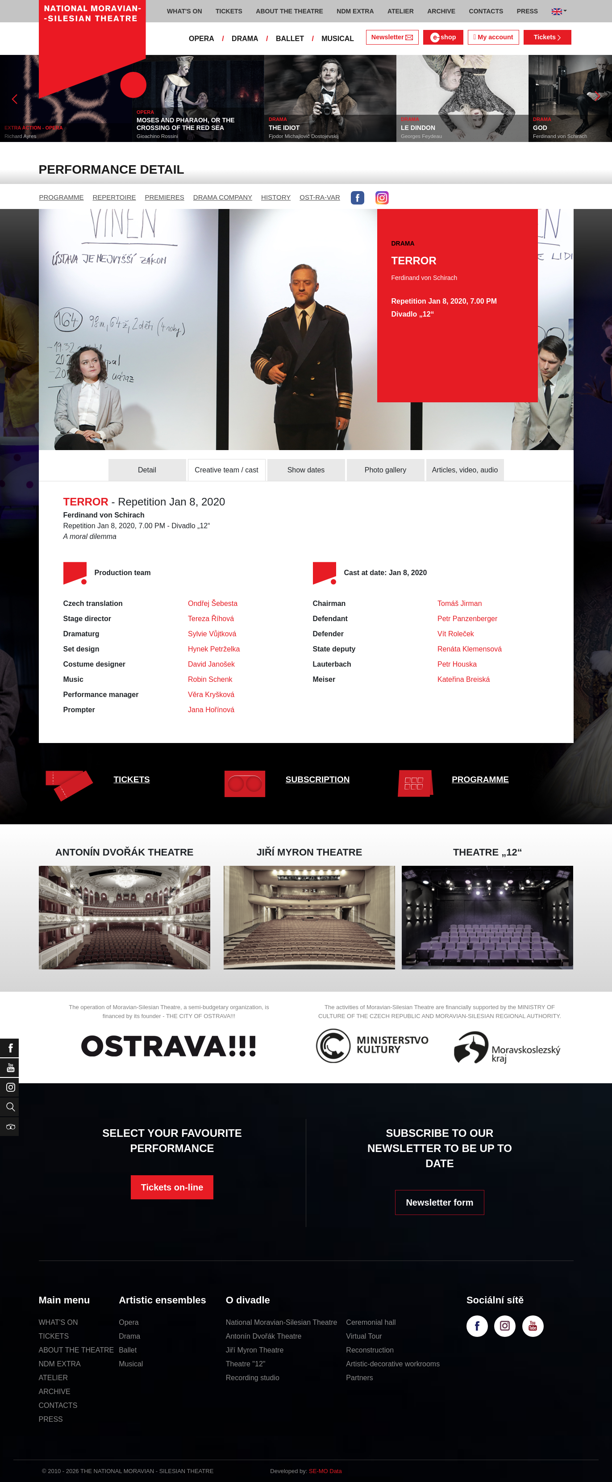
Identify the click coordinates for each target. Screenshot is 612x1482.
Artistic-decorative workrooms (393, 1364)
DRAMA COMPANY (222, 197)
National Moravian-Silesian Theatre (281, 1322)
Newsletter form (439, 1202)
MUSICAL (337, 38)
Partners (359, 1378)
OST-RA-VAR (320, 197)
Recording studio (252, 1378)
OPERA (201, 38)
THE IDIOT (284, 127)
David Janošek (211, 664)
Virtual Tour (364, 1336)
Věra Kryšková (211, 694)
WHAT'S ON (58, 1322)
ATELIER (53, 1378)
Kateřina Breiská (463, 679)
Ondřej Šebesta (212, 603)
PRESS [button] (527, 11)
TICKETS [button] (229, 11)
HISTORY (276, 197)
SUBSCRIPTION (318, 779)
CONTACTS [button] (486, 11)
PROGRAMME (61, 197)
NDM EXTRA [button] (355, 11)
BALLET (290, 38)
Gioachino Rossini (157, 136)
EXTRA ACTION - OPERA (33, 127)
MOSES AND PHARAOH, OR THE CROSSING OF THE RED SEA (186, 124)
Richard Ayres (20, 136)
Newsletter (392, 37)
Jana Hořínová (211, 710)
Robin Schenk (210, 679)
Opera (128, 1322)
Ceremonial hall (371, 1322)
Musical (131, 1364)
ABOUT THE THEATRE (76, 1350)
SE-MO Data (325, 1471)
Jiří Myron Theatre (255, 1350)
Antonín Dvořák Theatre (264, 1336)
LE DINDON (418, 127)
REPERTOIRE (114, 197)
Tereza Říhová (211, 618)
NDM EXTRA (60, 1364)
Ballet (128, 1350)
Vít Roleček (455, 634)
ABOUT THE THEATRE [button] (289, 11)
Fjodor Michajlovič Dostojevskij (304, 136)
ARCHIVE (441, 11)
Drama (129, 1336)
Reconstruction (370, 1350)
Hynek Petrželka (214, 649)
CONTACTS (58, 1405)
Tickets (547, 37)
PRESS (51, 1419)
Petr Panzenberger (467, 618)
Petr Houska (457, 664)
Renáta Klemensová (469, 649)
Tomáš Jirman (459, 603)
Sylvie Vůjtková (212, 634)
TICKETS (132, 779)
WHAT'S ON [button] (184, 11)
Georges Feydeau (421, 136)
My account (493, 37)
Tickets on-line (172, 1187)
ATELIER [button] (400, 11)
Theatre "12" (246, 1364)
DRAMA (245, 38)
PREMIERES (164, 197)
